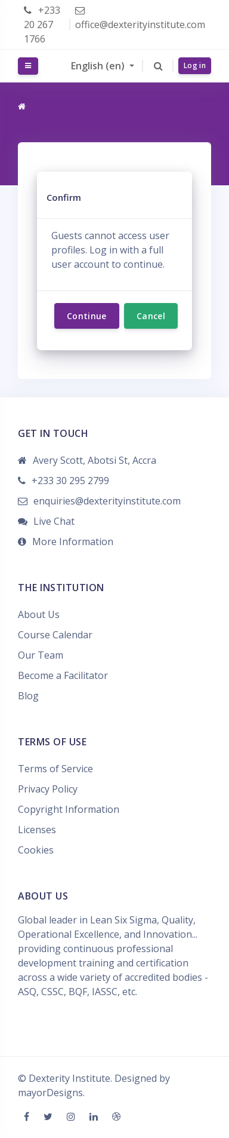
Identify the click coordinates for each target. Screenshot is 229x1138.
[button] (158, 65)
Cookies (36, 849)
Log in (195, 65)
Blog (28, 695)
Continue (87, 316)
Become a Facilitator (63, 675)
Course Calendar (55, 634)
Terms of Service (55, 768)
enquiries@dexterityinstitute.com (107, 500)
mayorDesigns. (51, 1092)
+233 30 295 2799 (70, 480)
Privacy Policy (48, 789)
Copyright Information (68, 809)
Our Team (40, 655)
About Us (39, 614)
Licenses (37, 829)
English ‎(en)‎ (99, 65)
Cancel (151, 316)
